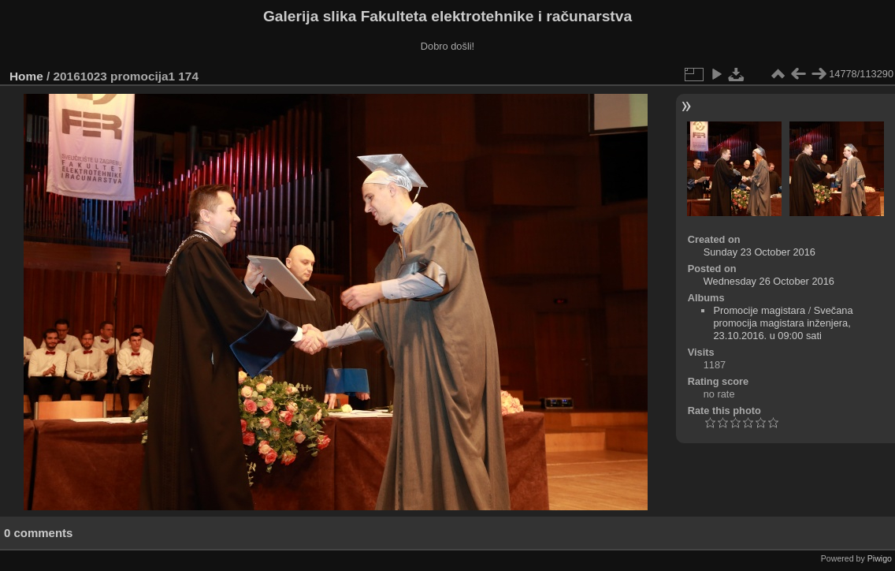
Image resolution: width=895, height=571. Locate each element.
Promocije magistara (759, 310)
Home (26, 76)
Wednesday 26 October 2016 (769, 281)
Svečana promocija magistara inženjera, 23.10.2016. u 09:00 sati (782, 322)
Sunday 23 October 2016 (759, 252)
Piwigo (879, 558)
